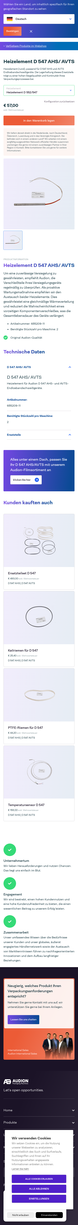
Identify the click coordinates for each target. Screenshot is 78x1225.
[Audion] (39, 1081)
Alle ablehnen (39, 1188)
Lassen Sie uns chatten (23, 1019)
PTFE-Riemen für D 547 (25, 728)
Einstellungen (39, 1198)
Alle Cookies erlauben (39, 1179)
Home (7, 1110)
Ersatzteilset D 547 (22, 573)
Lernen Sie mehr (20, 1168)
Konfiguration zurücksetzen (59, 101)
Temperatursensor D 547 (26, 805)
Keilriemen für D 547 (23, 650)
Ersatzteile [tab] (39, 435)
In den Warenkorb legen (39, 120)
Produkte (10, 1122)
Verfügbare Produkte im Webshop (26, 46)
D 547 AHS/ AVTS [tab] (39, 367)
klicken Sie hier (26, 480)
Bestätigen (12, 31)
